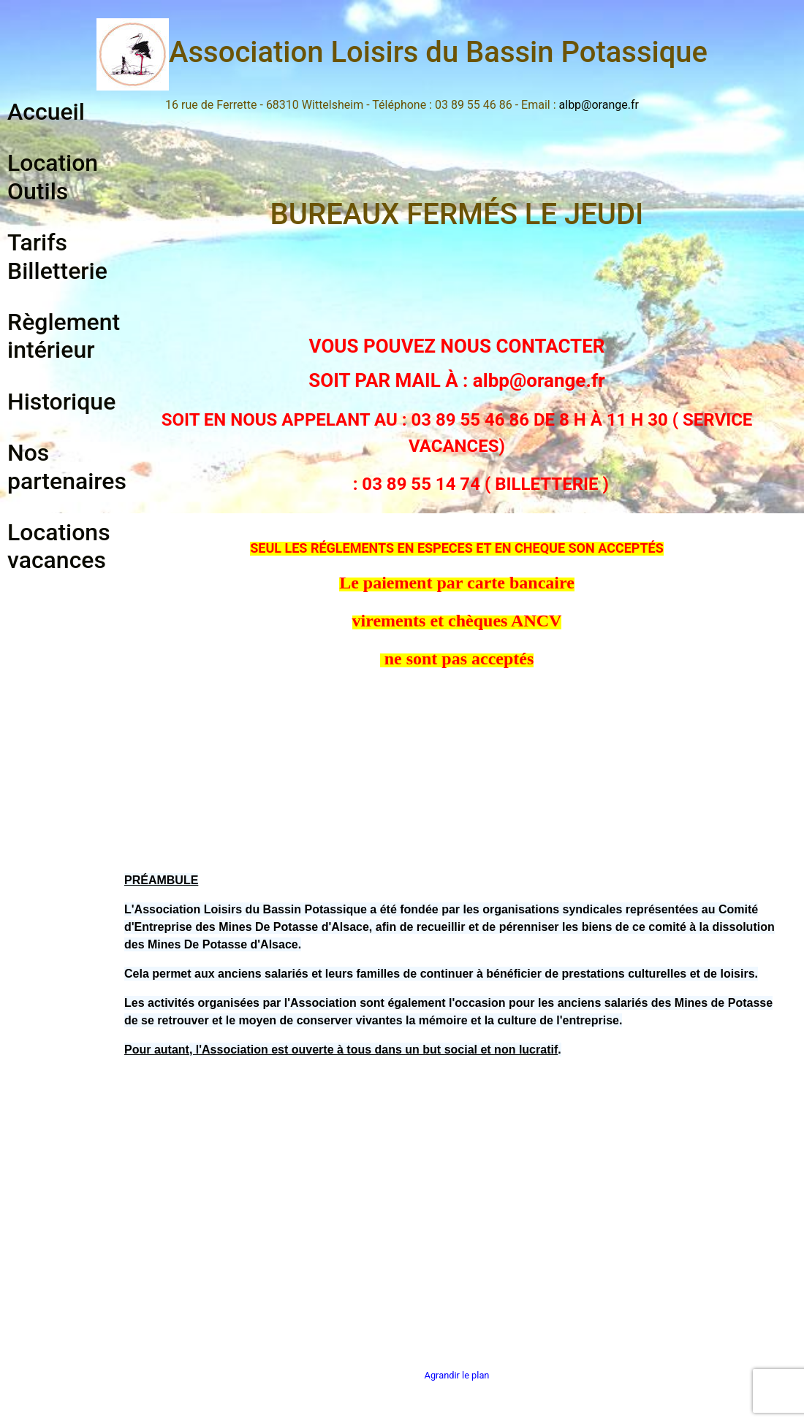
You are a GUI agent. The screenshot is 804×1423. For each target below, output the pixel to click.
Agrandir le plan (457, 1375)
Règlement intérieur (63, 336)
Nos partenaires (66, 466)
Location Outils (52, 176)
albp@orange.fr (599, 105)
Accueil (46, 112)
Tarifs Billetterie (57, 256)
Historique (61, 401)
